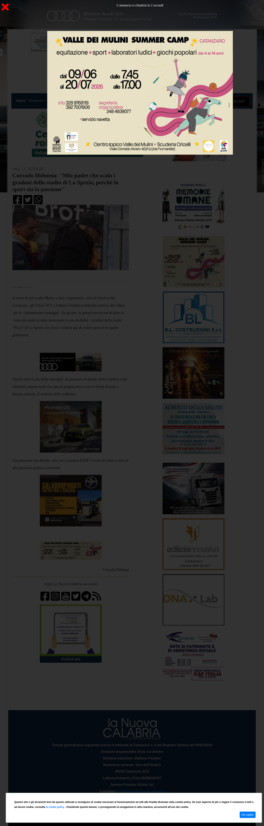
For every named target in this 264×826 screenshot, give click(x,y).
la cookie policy (55, 807)
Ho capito (248, 814)
